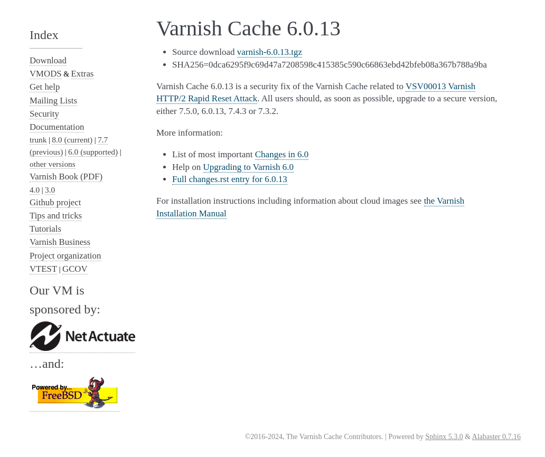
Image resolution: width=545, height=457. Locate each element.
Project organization (65, 256)
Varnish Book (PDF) (66, 177)
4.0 (35, 189)
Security (44, 114)
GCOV (75, 269)
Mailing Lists (53, 101)
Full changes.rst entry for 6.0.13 (229, 179)
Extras (82, 74)
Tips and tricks (56, 216)
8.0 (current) (72, 139)
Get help (45, 87)
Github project (55, 202)
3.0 (50, 189)
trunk (38, 139)
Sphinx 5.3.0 (444, 437)
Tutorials (45, 229)
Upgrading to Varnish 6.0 (248, 167)
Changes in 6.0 (282, 154)
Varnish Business (60, 242)
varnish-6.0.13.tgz (269, 52)
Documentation (57, 127)
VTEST (43, 269)
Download (48, 60)
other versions (53, 163)
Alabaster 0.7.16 (496, 437)
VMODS (46, 74)
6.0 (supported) (93, 151)
